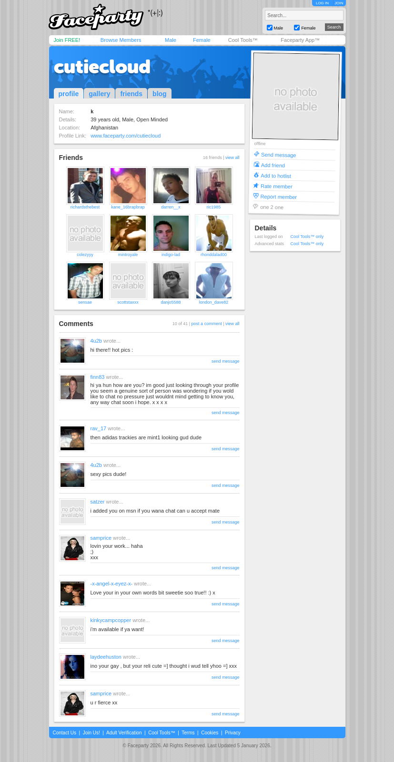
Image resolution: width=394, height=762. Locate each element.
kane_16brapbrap (128, 207)
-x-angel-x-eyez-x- (112, 583)
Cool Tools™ (243, 40)
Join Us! (91, 732)
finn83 (98, 377)
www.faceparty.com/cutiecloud (126, 136)
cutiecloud (102, 67)
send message (226, 361)
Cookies (209, 732)
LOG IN (322, 3)
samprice (101, 538)
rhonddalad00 (214, 254)
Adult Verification (124, 732)
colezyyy (85, 254)
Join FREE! (67, 40)
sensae (85, 302)
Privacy (233, 732)
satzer (98, 502)
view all (232, 157)
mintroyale (128, 254)
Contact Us (64, 732)
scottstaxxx (128, 302)
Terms (188, 732)
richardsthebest (85, 207)
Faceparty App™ (300, 40)
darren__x (171, 207)
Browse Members (121, 40)
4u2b (96, 341)
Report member (278, 196)
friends (131, 94)
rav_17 (99, 428)
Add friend (272, 165)
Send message (278, 154)
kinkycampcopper (111, 620)
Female (202, 40)
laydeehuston (106, 657)
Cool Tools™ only (307, 236)
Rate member (276, 186)
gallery (99, 94)
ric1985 (214, 207)
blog (159, 94)
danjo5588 (171, 302)
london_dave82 (214, 302)
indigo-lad (171, 254)
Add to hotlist (276, 175)
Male (170, 40)
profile (69, 94)
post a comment (207, 323)
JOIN (338, 3)
